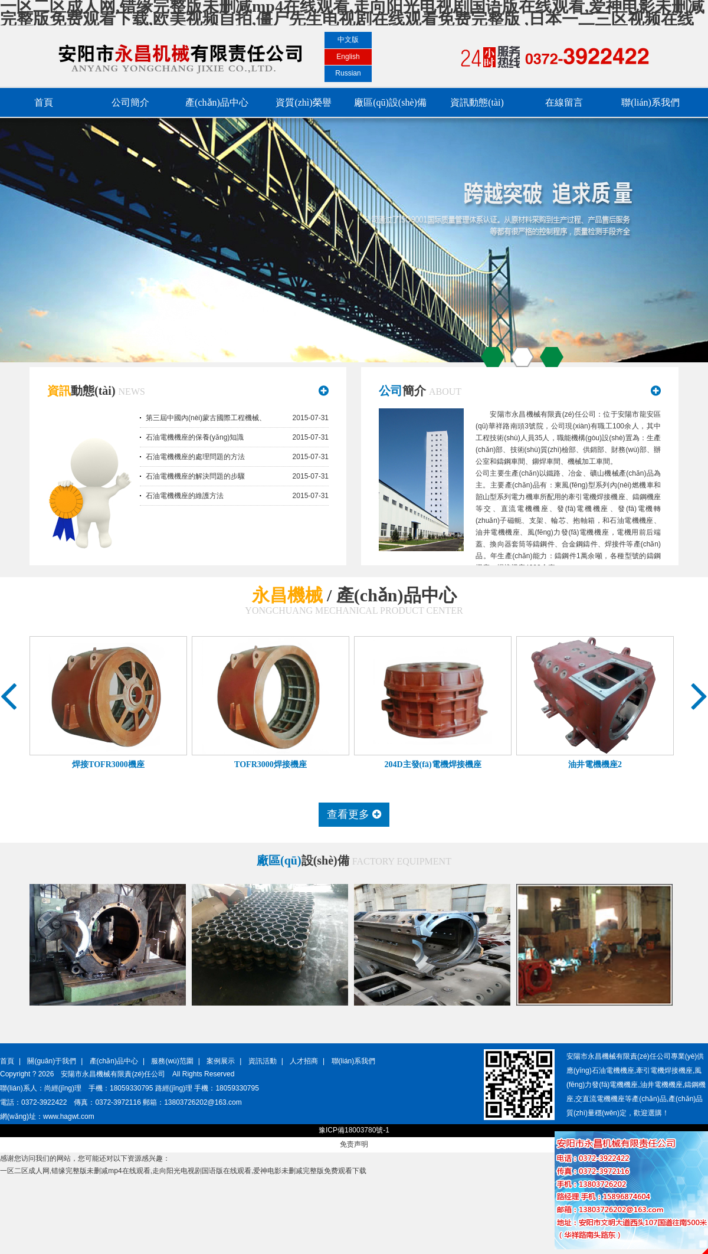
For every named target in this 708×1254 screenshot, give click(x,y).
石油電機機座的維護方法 (185, 496)
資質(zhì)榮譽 (303, 102)
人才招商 (304, 1061)
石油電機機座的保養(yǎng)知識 (195, 437)
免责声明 (354, 1144)
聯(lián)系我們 (650, 102)
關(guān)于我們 (51, 1061)
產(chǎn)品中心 (216, 102)
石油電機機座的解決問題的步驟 (195, 476)
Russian (347, 73)
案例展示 (220, 1061)
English (347, 57)
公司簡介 (130, 102)
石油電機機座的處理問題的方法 (195, 457)
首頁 (43, 102)
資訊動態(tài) (477, 102)
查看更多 (354, 814)
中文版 (348, 39)
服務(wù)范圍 (172, 1061)
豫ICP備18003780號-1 (354, 1130)
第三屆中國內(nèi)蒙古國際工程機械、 (206, 418)
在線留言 (564, 102)
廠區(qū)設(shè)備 (390, 102)
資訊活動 (262, 1061)
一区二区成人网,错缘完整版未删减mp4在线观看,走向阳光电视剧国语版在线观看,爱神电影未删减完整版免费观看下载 (183, 1171)
